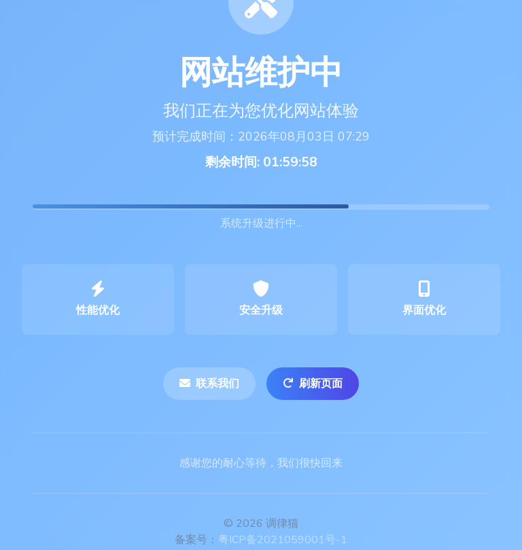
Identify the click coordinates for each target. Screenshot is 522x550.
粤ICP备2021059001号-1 (282, 539)
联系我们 (209, 383)
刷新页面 (313, 383)
